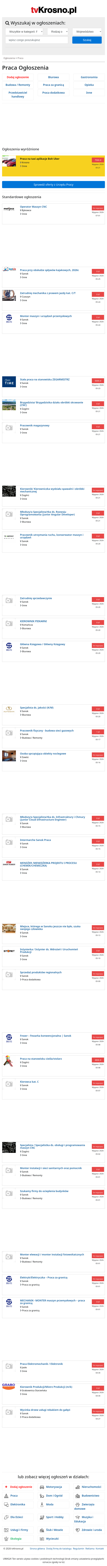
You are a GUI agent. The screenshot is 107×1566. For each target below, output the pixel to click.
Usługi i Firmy (16, 1530)
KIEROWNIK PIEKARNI (33, 621)
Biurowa (53, 77)
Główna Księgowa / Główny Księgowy (42, 644)
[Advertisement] (53, 126)
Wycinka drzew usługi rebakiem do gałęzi (45, 1409)
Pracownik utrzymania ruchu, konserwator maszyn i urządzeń (51, 536)
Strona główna (37, 1548)
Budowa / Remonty (18, 85)
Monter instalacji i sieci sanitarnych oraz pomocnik (51, 1168)
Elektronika (14, 1505)
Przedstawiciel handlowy (18, 95)
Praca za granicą (53, 85)
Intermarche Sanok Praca (35, 840)
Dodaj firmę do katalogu (59, 1548)
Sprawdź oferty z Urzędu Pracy (53, 184)
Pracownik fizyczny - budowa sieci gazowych (47, 730)
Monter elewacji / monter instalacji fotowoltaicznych (52, 1254)
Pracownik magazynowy (34, 425)
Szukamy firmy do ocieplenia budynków (44, 1191)
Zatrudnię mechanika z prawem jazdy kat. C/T (48, 293)
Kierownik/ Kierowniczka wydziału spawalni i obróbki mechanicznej (52, 490)
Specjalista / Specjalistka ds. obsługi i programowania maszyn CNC (52, 1146)
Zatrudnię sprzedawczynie (36, 598)
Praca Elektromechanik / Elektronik (41, 1363)
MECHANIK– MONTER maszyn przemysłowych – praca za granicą (52, 1302)
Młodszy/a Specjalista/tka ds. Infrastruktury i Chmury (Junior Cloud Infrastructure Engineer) (52, 818)
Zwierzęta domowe (84, 1507)
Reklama (89, 1548)
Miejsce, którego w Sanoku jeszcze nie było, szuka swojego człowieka (50, 928)
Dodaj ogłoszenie (18, 77)
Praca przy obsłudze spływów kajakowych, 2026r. (49, 270)
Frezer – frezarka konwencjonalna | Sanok (45, 1035)
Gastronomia (89, 77)
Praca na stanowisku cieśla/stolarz (41, 1058)
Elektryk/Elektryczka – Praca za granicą (43, 1277)
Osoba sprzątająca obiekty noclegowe (43, 753)
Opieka (89, 85)
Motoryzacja (51, 1487)
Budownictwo (87, 1496)
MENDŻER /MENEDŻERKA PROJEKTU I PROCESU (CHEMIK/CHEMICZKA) (48, 864)
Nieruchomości (88, 1487)
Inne (89, 92)
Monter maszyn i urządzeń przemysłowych (46, 316)
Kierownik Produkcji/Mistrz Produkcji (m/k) (46, 1386)
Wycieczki (49, 1539)
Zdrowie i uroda (89, 1530)
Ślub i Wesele (51, 1530)
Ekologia (12, 1539)
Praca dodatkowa (53, 92)
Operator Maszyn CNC (33, 206)
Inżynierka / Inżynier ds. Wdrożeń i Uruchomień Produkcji (49, 951)
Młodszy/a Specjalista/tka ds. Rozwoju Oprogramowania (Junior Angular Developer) (47, 513)
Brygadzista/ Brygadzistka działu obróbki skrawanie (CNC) (51, 404)
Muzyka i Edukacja (83, 1519)
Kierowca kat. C (29, 1081)
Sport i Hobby (52, 1517)
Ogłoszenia (9, 58)
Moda (46, 1505)
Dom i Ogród (51, 1496)
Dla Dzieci (13, 1517)
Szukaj (87, 40)
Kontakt (100, 1548)
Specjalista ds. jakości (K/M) (37, 707)
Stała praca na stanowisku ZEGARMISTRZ (45, 379)
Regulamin (78, 1548)
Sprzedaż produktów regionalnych (41, 972)
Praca (20, 58)
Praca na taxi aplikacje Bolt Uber (39, 158)
